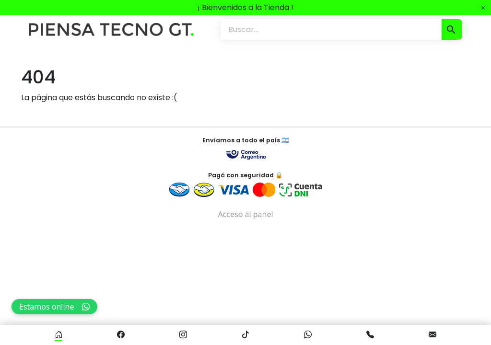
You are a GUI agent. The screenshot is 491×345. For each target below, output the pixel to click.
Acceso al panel (245, 214)
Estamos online (54, 306)
